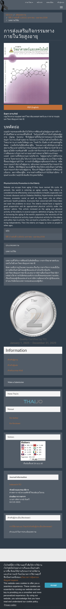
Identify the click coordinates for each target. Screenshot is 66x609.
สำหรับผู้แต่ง (13, 365)
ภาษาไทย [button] (29, 2)
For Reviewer (14, 423)
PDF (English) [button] (33, 107)
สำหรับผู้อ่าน (13, 360)
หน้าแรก (39, 2)
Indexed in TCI (15, 484)
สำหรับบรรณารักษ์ (15, 370)
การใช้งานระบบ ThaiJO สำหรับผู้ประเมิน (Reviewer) (30, 526)
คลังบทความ (21, 15)
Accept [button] (53, 585)
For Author (13, 418)
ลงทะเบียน (49, 2)
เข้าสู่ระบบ (60, 2)
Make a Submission (16, 382)
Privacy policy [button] (10, 605)
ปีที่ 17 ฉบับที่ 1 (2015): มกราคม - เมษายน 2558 (27, 17)
